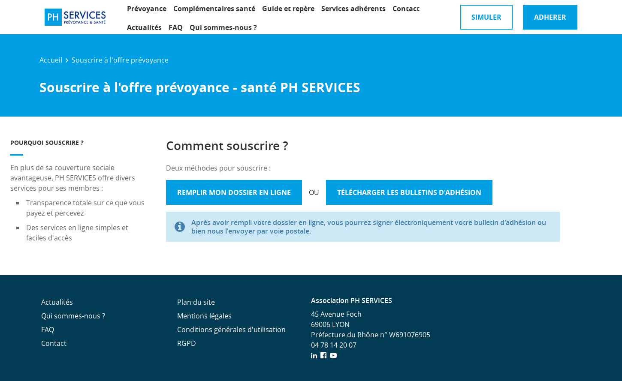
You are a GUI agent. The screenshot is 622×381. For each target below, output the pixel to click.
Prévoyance (146, 8)
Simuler (486, 17)
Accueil (50, 60)
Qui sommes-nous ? (223, 27)
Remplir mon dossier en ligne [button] (234, 192)
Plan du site (196, 302)
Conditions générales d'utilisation (231, 329)
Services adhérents (353, 8)
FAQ (176, 27)
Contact (406, 8)
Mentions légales (204, 316)
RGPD (186, 343)
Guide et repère (288, 8)
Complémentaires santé (214, 8)
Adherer (550, 17)
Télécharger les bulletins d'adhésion (409, 192)
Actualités (144, 27)
